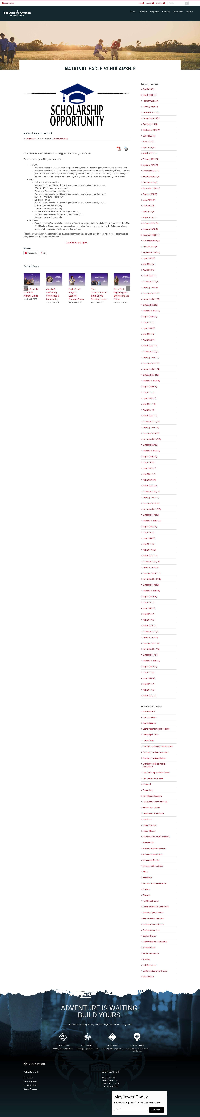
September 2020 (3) (151, 451)
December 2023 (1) (151, 235)
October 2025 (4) (150, 124)
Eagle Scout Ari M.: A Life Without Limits (31, 292)
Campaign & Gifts (150, 735)
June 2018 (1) (149, 608)
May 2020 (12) (149, 474)
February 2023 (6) (150, 281)
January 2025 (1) (150, 165)
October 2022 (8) (150, 305)
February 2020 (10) (151, 491)
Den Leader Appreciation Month (156, 773)
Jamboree (147, 819)
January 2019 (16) (151, 567)
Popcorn (146, 895)
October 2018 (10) (151, 585)
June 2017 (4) (149, 678)
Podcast (146, 889)
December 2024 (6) (151, 171)
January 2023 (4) (150, 287)
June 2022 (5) (149, 328)
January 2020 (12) (151, 497)
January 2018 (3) (150, 637)
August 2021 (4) (150, 386)
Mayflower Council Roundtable (156, 837)
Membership (148, 842)
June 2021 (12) (149, 398)
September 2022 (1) (151, 311)
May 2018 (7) (148, 614)
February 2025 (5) (150, 159)
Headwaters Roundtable (153, 813)
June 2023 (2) (149, 258)
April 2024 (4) (149, 212)
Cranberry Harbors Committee (156, 752)
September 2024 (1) (151, 188)
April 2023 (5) (149, 270)
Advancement (149, 711)
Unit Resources (149, 965)
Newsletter (147, 877)
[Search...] (176, 3)
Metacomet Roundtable (153, 866)
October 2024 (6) (150, 182)
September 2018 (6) (151, 591)
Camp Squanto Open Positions (156, 729)
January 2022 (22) (151, 357)
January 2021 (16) (151, 427)
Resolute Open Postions (153, 912)
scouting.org (9, 3)
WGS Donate (148, 977)
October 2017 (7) (150, 655)
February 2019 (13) (151, 561)
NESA (66, 139)
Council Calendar (30, 1089)
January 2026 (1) (150, 107)
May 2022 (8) (148, 334)
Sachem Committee (151, 930)
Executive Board (30, 1085)
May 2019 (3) (148, 544)
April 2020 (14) (149, 480)
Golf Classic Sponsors (152, 796)
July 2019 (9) (148, 532)
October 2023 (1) (150, 247)
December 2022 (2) (151, 293)
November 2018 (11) (152, 579)
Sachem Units (149, 947)
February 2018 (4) (150, 631)
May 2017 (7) (148, 684)
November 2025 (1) (151, 118)
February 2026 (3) (150, 101)
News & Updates (30, 1081)
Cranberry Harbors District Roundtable (154, 765)
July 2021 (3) (148, 392)
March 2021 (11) (150, 416)
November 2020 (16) (152, 439)
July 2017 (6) (148, 672)
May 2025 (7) (148, 142)
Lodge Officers (149, 831)
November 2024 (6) (151, 177)
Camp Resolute (149, 717)
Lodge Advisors (149, 825)
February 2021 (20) (151, 421)
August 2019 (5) (150, 526)
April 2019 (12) (149, 550)
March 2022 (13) (150, 346)
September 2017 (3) (151, 661)
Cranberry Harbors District (154, 758)
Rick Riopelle (30, 139)
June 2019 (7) (149, 538)
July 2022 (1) (148, 322)
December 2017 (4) (151, 643)
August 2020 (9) (150, 456)
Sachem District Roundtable (155, 942)
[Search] (187, 3)
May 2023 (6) (148, 264)
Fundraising (148, 790)
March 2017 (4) (149, 696)
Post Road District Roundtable (156, 907)
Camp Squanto (149, 723)
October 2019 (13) (151, 515)
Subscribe (157, 1109)
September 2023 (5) (151, 252)
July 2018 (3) (148, 602)
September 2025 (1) (151, 130)
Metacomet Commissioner (154, 848)
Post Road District (150, 901)
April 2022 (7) (149, 340)
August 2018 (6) (150, 596)
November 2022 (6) (151, 299)
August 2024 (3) (150, 194)
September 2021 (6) (151, 381)
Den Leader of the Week (153, 778)
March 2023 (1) (149, 276)
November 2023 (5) (151, 241)
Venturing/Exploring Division (155, 971)
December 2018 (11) (151, 573)
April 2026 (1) (149, 89)
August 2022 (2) (150, 316)
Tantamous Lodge (151, 953)
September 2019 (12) (152, 521)
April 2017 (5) (149, 690)
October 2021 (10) (151, 375)
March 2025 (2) (149, 153)
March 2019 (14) (150, 556)
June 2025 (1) (149, 136)
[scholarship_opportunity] (77, 104)
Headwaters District (151, 808)
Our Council (28, 1077)
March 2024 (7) (149, 217)
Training (146, 959)
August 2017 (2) (150, 666)
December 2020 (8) (151, 433)
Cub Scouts (63, 1048)
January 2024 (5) (150, 229)
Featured (147, 784)
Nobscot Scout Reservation (154, 883)
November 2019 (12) (152, 509)
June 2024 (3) (149, 200)
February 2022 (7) (150, 351)
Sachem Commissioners (153, 924)
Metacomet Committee (153, 854)
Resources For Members (153, 918)
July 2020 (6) (148, 462)
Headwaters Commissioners (155, 802)
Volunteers (137, 1048)
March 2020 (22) (150, 486)
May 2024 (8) (148, 206)
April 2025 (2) (149, 147)
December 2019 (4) (151, 503)
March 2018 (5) (149, 626)
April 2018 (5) (149, 620)
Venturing (112, 1048)
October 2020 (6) (150, 445)
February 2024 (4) (150, 223)
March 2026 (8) (149, 95)
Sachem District (149, 936)
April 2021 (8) (149, 410)
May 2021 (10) (149, 404)
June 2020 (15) (149, 468)
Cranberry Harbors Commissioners (158, 746)
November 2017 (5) (151, 649)
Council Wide (58, 139)
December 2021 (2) (151, 363)
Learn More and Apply (77, 242)
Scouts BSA (88, 1048)
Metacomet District (151, 860)
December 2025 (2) (151, 112)
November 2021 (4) (151, 369)
